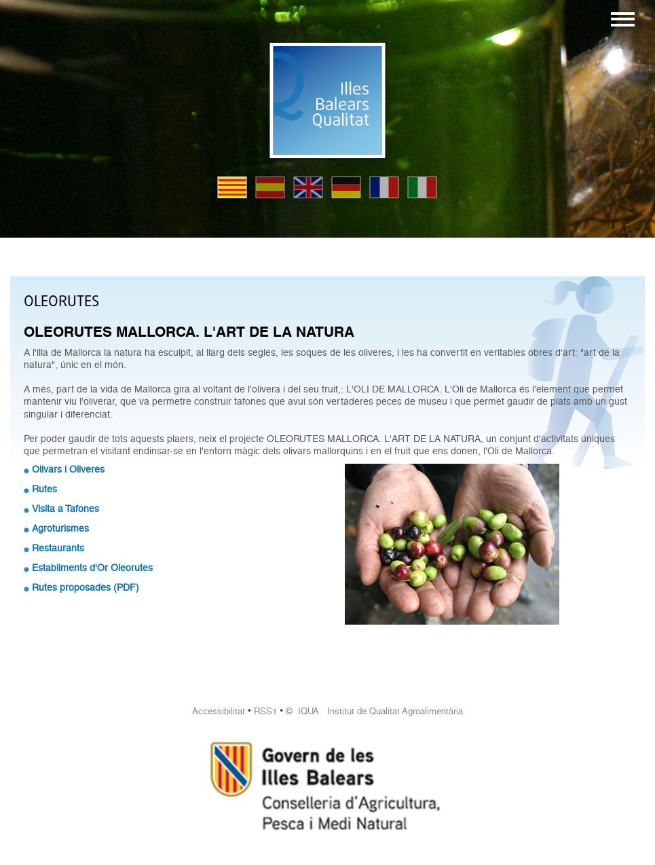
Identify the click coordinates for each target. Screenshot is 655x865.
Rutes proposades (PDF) (85, 587)
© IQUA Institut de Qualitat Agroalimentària (374, 711)
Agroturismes (60, 528)
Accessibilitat (218, 711)
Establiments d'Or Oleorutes (92, 567)
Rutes (44, 488)
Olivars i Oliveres (68, 469)
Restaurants (58, 547)
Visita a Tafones (65, 508)
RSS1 (265, 711)
